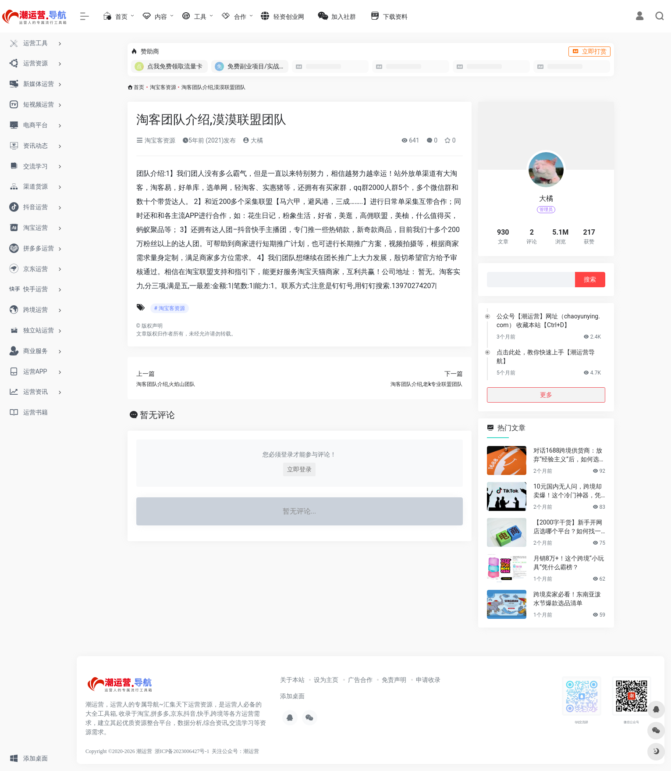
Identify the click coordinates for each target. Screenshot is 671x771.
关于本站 (292, 679)
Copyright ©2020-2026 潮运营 (118, 751)
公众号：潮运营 (240, 751)
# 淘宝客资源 (169, 308)
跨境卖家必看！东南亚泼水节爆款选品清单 (567, 599)
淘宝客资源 (163, 87)
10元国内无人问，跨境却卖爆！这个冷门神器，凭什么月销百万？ (567, 491)
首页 (139, 87)
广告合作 (360, 679)
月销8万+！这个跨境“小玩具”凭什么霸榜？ (568, 563)
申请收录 (428, 679)
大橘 (253, 140)
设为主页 (326, 679)
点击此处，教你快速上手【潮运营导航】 (546, 356)
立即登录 (299, 469)
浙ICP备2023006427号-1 (182, 751)
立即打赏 (589, 51)
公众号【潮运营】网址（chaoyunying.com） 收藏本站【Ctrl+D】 (548, 320)
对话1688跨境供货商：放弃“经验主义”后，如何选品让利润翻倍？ (569, 455)
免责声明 (394, 679)
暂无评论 (157, 415)
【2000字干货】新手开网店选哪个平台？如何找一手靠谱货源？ (567, 527)
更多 (546, 394)
